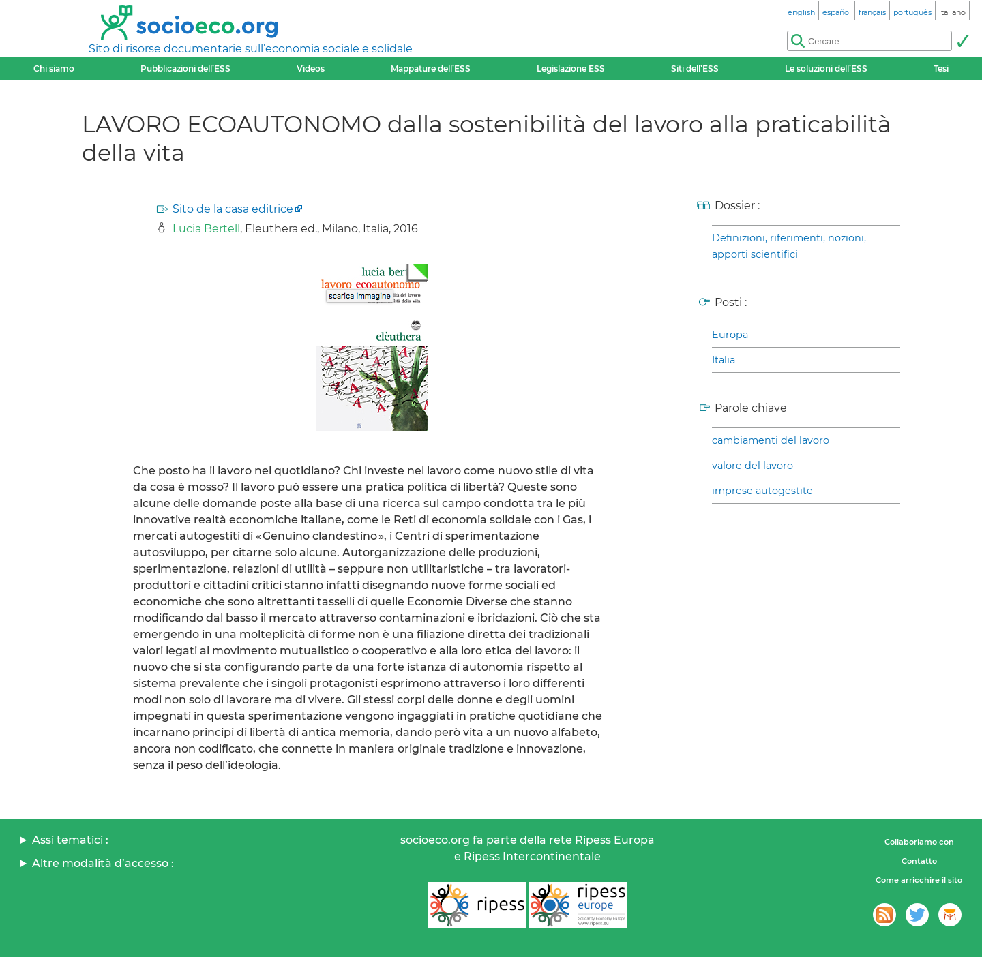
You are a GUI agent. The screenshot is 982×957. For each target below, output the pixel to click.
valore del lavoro (752, 465)
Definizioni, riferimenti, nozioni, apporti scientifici (789, 246)
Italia (723, 360)
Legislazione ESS (571, 68)
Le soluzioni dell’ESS (826, 68)
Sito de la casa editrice (233, 208)
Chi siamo (53, 68)
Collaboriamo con (919, 842)
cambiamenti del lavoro (770, 440)
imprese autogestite (762, 491)
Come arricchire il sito (919, 880)
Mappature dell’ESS (431, 68)
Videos (311, 68)
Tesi (941, 68)
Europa (730, 335)
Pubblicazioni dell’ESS (185, 68)
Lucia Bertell (206, 228)
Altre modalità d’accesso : (103, 863)
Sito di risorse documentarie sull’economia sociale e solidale (251, 48)
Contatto (919, 861)
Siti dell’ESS (695, 68)
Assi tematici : (70, 840)
